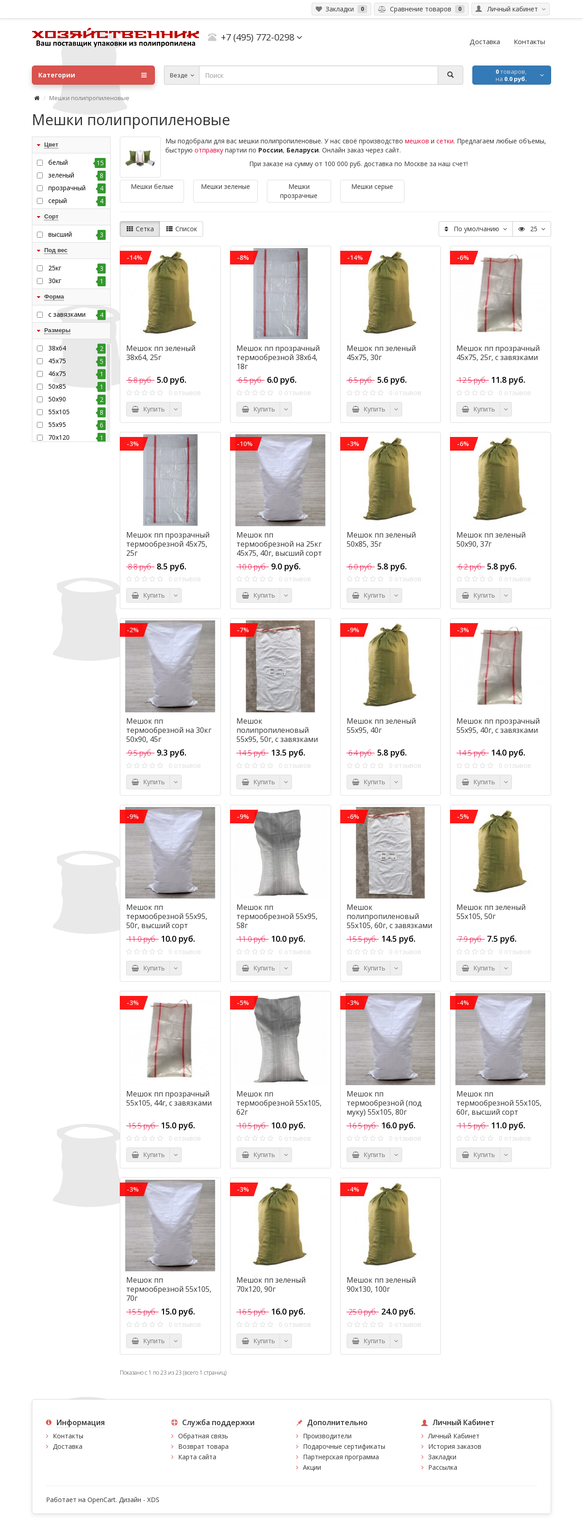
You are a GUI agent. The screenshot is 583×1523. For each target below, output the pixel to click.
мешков (417, 141)
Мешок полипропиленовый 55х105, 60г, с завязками (389, 916)
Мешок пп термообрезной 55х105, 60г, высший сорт (499, 1103)
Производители (327, 1436)
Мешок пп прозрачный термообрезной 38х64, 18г (278, 357)
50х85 (77, 386)
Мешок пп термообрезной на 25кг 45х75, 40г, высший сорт (279, 544)
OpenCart (101, 1499)
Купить (148, 409)
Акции (312, 1467)
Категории (92, 75)
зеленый (77, 175)
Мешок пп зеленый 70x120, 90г (271, 1284)
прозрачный (77, 188)
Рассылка (442, 1467)
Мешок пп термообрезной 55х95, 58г (276, 916)
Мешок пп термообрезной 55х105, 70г (168, 1289)
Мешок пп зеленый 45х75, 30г (381, 353)
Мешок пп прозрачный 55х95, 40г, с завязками (498, 725)
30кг (77, 280)
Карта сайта (197, 1456)
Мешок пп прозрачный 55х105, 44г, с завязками (169, 1098)
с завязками (77, 314)
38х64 (77, 348)
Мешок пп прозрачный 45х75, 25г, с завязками (498, 353)
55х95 (77, 424)
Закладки (442, 1456)
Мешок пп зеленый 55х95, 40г (381, 725)
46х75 (77, 373)
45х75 (77, 361)
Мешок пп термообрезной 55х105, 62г (279, 1103)
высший (77, 234)
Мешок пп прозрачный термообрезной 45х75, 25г (168, 544)
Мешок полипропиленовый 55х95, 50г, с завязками (277, 730)
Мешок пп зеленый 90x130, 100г (381, 1284)
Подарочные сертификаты (344, 1446)
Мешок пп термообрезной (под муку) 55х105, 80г (384, 1103)
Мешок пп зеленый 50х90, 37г (491, 539)
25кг (77, 268)
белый (77, 162)
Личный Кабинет (454, 1436)
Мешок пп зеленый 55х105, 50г (491, 912)
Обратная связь (203, 1436)
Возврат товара (203, 1446)
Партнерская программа (341, 1456)
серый (77, 200)
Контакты (68, 1436)
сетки (445, 141)
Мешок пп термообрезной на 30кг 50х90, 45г (168, 730)
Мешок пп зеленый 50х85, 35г (381, 539)
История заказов (454, 1446)
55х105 (77, 411)
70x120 (77, 437)
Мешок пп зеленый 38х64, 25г (160, 353)
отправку (208, 150)
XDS (153, 1499)
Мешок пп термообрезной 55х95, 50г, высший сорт (166, 916)
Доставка (67, 1446)
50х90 (77, 399)
